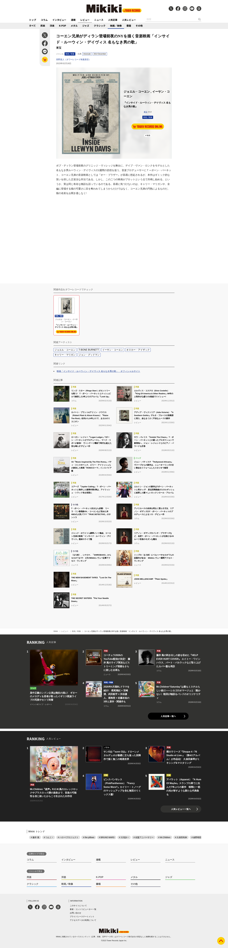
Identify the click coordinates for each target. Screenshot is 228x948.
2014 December (100, 54)
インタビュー (59, 20)
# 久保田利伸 (181, 837)
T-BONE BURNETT (89, 350)
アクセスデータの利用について (83, 920)
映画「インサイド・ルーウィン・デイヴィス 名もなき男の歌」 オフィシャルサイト (98, 371)
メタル (74, 25)
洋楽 (52, 25)
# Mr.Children (164, 837)
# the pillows (88, 837)
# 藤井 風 (35, 837)
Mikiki (56, 631)
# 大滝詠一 (124, 837)
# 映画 (147, 135)
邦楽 (42, 25)
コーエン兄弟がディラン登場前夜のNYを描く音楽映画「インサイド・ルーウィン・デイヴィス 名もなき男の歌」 (128, 631)
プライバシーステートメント (82, 916)
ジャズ (85, 25)
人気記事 (112, 20)
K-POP (62, 25)
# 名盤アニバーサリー (144, 837)
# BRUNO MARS (106, 837)
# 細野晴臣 (196, 837)
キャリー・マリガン (65, 355)
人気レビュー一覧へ (181, 808)
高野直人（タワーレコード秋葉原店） (73, 59)
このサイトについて (78, 906)
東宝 (145, 112)
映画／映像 (116, 25)
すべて (32, 25)
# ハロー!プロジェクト (68, 837)
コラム (44, 20)
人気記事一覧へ (168, 716)
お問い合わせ (75, 913)
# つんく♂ (48, 837)
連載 (73, 20)
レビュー (85, 20)
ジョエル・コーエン (65, 350)
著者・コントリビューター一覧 (83, 909)
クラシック (99, 25)
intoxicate (87, 54)
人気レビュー (129, 20)
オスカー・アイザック (138, 350)
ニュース (98, 20)
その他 (139, 25)
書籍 (128, 25)
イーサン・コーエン (112, 350)
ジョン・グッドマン (89, 355)
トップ (32, 20)
